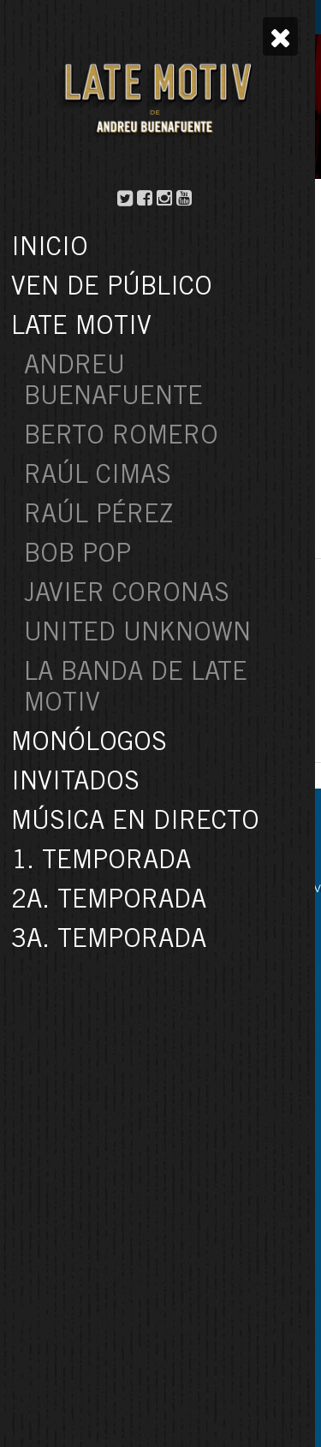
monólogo (239, 405)
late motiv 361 (163, 405)
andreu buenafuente (182, 389)
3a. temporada (81, 389)
